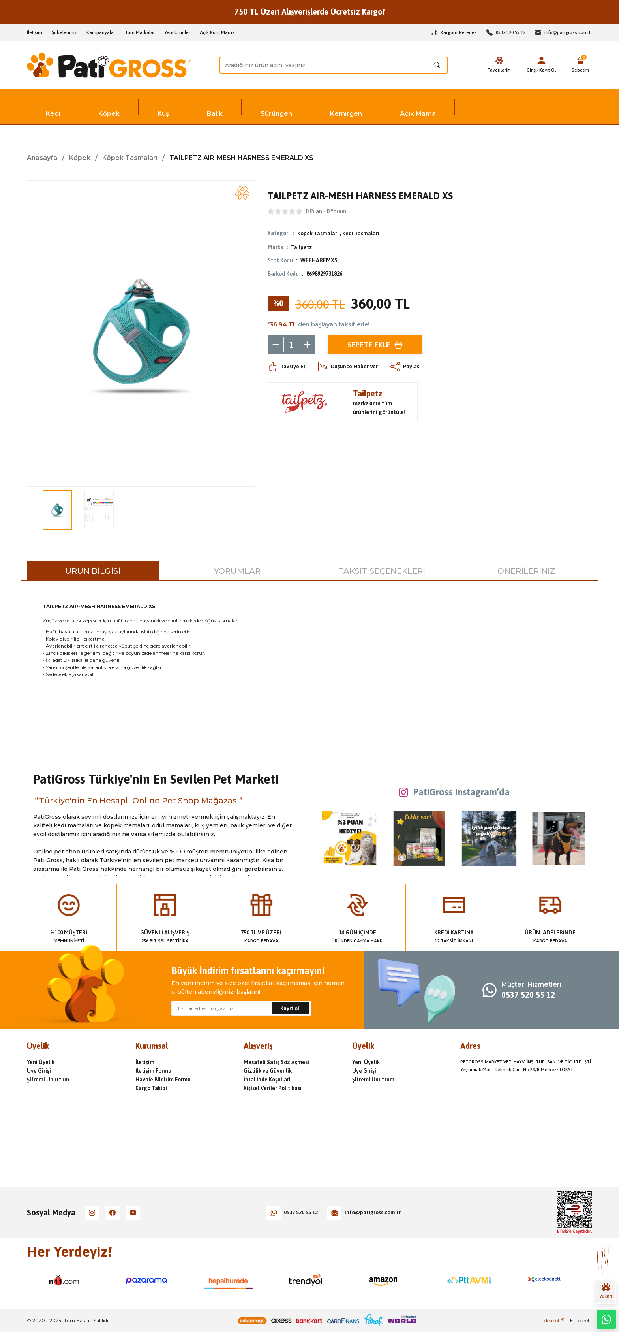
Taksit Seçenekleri (381, 571)
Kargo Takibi (151, 1088)
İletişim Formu (153, 1071)
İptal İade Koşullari (267, 1079)
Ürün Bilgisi (92, 571)
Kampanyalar (100, 32)
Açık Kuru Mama (217, 32)
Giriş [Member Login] (530, 70)
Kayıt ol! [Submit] (290, 1008)
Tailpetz (301, 246)
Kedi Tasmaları (360, 233)
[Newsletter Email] (241, 1008)
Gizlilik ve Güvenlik (268, 1071)
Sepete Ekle (375, 344)
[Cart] (580, 65)
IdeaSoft (553, 1321)
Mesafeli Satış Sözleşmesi (276, 1062)
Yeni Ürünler (177, 32)
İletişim (34, 32)
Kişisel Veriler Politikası (273, 1088)
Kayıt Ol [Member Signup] (546, 70)
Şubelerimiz (64, 32)
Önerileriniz (526, 571)
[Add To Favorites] (242, 193)
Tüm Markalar (140, 32)
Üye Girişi (39, 1071)
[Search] (333, 65)
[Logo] (109, 65)
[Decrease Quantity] (275, 344)
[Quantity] (291, 344)
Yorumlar (237, 571)
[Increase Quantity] (307, 344)
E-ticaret (580, 1321)
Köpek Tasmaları (318, 233)
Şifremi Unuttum (48, 1079)
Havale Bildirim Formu (163, 1079)
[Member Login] (540, 60)
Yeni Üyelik (40, 1062)
